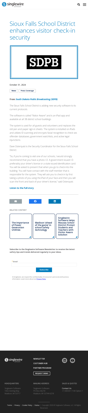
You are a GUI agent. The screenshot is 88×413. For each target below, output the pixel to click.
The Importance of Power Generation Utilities (20, 226)
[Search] (78, 4)
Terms (9, 405)
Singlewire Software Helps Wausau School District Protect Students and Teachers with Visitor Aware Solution (66, 226)
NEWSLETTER (39, 359)
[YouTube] (72, 360)
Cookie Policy (27, 405)
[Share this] (35, 201)
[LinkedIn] (64, 360)
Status (36, 405)
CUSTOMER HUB (40, 363)
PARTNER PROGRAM (42, 368)
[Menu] (84, 4)
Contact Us (66, 388)
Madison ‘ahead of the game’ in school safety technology (43, 226)
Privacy (17, 405)
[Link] (26, 4)
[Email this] (15, 201)
